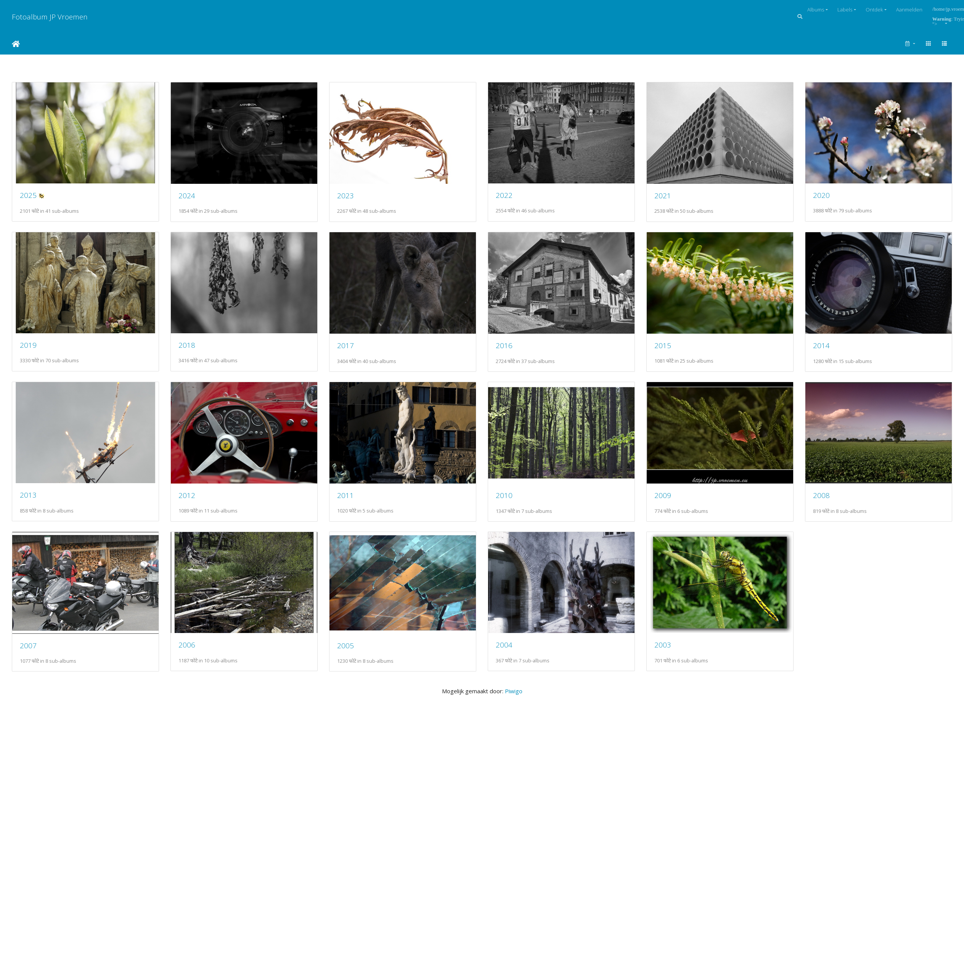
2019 (189, 348)
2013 (350, 500)
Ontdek (874, 9)
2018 (350, 348)
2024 (189, 197)
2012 (512, 501)
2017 (512, 349)
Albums (815, 9)
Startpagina (16, 44)
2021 (673, 197)
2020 (28, 348)
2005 (28, 804)
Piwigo (513, 850)
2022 (512, 197)
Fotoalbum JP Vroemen (50, 16)
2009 (189, 652)
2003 (350, 804)
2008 (350, 652)
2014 (189, 501)
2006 (673, 652)
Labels (844, 9)
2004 (189, 804)
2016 (673, 349)
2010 (28, 652)
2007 (512, 652)
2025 (28, 197)
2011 (673, 501)
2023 (350, 197)
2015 (28, 501)
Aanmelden (909, 9)
